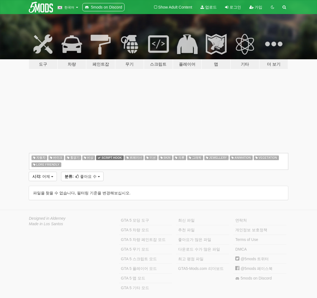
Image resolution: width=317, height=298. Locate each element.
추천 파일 (186, 230)
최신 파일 (186, 220)
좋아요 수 (82, 176)
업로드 (208, 7)
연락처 (241, 220)
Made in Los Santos (46, 224)
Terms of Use (246, 239)
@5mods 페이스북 (254, 268)
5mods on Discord (253, 278)
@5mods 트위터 (252, 258)
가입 (256, 7)
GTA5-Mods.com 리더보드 (201, 268)
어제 (42, 176)
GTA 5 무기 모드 (135, 249)
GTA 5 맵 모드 (133, 278)
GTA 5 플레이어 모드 (139, 268)
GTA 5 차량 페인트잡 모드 (143, 239)
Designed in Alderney (47, 218)
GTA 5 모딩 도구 (135, 220)
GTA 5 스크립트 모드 (139, 259)
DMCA (241, 249)
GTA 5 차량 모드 (135, 230)
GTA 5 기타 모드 (135, 288)
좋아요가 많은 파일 (194, 239)
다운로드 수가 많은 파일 (199, 249)
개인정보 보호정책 (251, 230)
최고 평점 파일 (191, 259)
